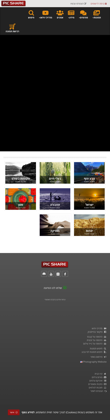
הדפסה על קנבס (97, 336)
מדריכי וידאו (99, 328)
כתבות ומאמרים (97, 384)
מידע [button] (71, 14)
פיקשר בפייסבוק (97, 331)
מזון (20, 205)
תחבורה (55, 205)
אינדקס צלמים (98, 380)
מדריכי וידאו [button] (45, 14)
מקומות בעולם (21, 178)
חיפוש (31, 14)
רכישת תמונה (12, 28)
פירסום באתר (98, 356)
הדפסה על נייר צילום (95, 343)
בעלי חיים (55, 178)
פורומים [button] (83, 14)
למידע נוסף (28, 412)
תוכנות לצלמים (98, 387)
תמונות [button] (96, 14)
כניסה (99, 3)
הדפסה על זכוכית (97, 340)
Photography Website (93, 361)
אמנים (60, 14)
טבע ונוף (89, 178)
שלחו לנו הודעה (53, 288)
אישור (14, 412)
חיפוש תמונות (98, 348)
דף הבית (101, 373)
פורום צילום (99, 377)
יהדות (89, 231)
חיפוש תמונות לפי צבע (94, 352)
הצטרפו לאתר (98, 391)
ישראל (89, 205)
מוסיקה (55, 231)
